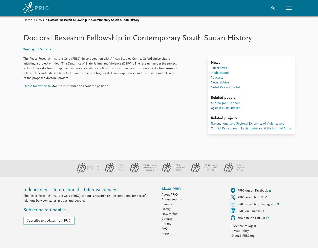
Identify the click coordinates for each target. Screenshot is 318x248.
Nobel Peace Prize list (225, 87)
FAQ (165, 228)
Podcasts (217, 77)
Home (27, 20)
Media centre (220, 73)
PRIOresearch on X (247, 197)
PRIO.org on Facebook (250, 190)
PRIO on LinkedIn (246, 210)
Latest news (219, 68)
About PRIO (170, 194)
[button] (289, 8)
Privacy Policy (240, 231)
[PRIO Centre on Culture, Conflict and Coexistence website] (203, 171)
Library (166, 209)
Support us (169, 233)
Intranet (167, 223)
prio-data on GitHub (248, 217)
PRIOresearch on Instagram (253, 204)
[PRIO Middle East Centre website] (172, 171)
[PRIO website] (86, 171)
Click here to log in (243, 226)
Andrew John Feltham (226, 103)
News (40, 20)
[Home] (35, 8)
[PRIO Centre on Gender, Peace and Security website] (142, 171)
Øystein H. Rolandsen (225, 108)
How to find (170, 214)
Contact (167, 219)
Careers (167, 204)
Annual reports (172, 199)
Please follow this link (38, 86)
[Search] (273, 8)
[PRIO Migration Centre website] (232, 171)
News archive (220, 82)
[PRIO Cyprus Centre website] (113, 171)
